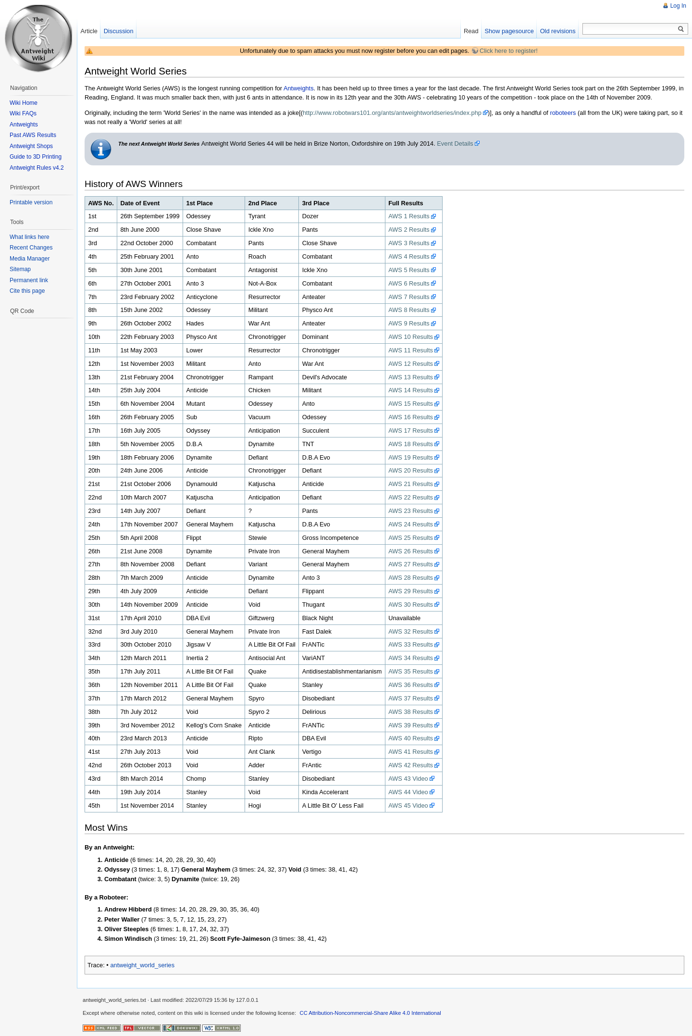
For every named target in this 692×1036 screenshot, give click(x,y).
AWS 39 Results (410, 725)
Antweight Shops (31, 146)
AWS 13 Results (410, 377)
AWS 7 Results (409, 296)
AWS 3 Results (409, 243)
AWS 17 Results (410, 430)
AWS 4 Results (409, 256)
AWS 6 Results (409, 283)
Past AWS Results (33, 135)
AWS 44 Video (408, 792)
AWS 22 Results (410, 497)
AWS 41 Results (410, 751)
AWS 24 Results (410, 524)
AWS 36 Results (410, 684)
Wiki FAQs (23, 113)
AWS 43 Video (408, 778)
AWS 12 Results (410, 363)
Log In (678, 5)
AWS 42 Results (410, 765)
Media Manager (29, 258)
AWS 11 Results (410, 350)
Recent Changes (31, 247)
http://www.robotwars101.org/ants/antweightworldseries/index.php (392, 112)
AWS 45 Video (408, 805)
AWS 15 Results (410, 403)
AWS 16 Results (410, 417)
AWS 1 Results (409, 216)
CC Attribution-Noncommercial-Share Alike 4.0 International (370, 1013)
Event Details (455, 143)
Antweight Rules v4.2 (37, 167)
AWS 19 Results (410, 457)
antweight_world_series (142, 965)
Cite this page (27, 290)
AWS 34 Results (410, 658)
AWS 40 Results (410, 738)
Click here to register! (509, 50)
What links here (29, 237)
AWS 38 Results (410, 711)
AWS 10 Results (410, 336)
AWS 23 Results (410, 510)
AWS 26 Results (410, 551)
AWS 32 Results (410, 631)
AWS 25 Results (410, 537)
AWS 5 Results (409, 270)
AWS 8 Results (409, 309)
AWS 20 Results (410, 470)
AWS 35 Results (410, 671)
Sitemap (20, 269)
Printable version (31, 202)
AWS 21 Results (410, 483)
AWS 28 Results (410, 577)
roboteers (563, 112)
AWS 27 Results (410, 564)
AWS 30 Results (410, 604)
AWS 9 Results (409, 323)
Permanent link (29, 280)
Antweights (299, 88)
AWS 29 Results (410, 591)
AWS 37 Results (410, 698)
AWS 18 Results (410, 444)
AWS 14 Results (410, 390)
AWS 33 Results (410, 644)
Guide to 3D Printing (36, 156)
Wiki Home (23, 103)
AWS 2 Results (409, 229)
